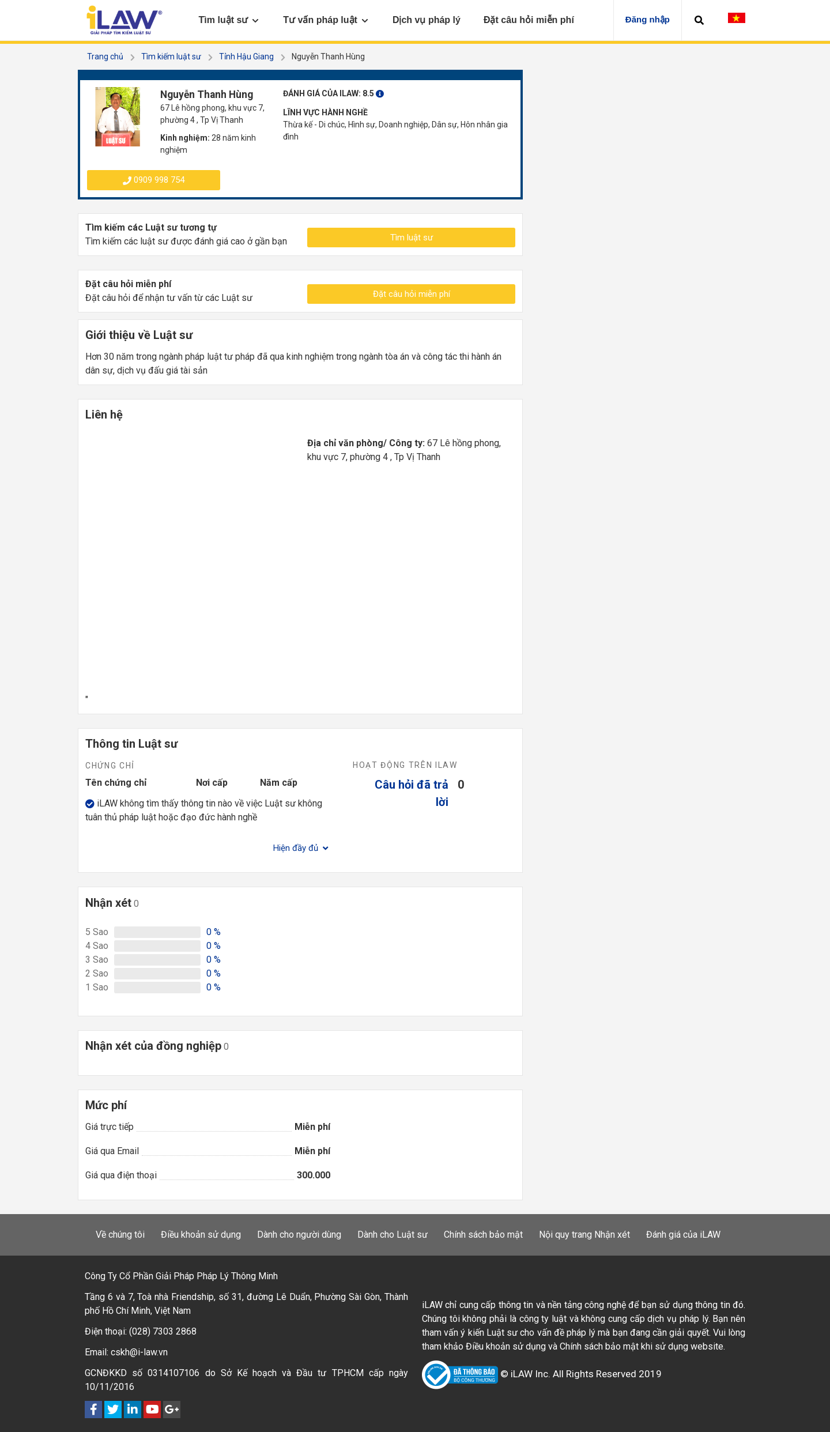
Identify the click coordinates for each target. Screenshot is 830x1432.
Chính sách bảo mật (483, 1234)
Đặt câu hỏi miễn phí (411, 294)
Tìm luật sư (411, 237)
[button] (699, 20)
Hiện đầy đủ (300, 848)
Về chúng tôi (120, 1234)
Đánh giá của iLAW (683, 1234)
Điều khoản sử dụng (201, 1234)
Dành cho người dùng (299, 1234)
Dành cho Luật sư (392, 1234)
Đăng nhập (647, 19)
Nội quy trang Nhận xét (584, 1234)
